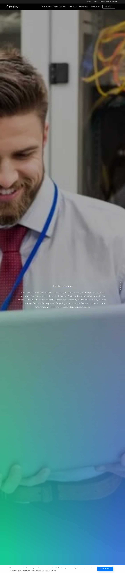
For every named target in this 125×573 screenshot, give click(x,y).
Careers (108, 2)
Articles (96, 2)
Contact (114, 2)
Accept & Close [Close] (105, 568)
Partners (102, 2)
